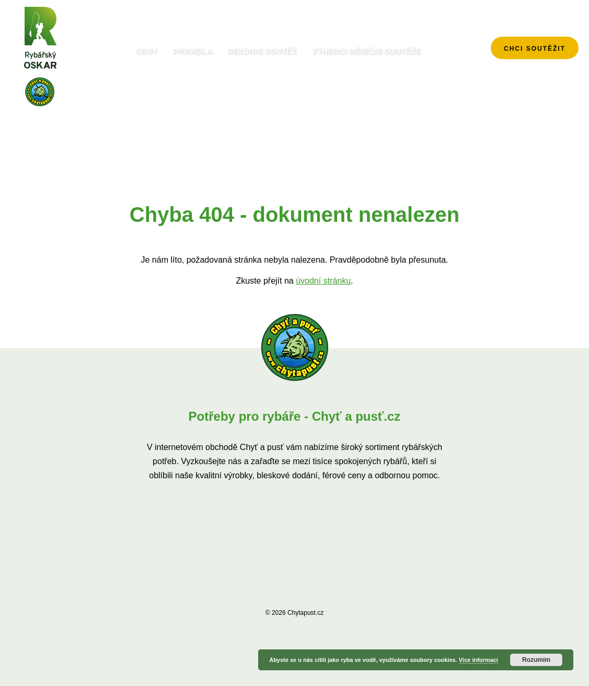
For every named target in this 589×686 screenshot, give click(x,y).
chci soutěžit (534, 48)
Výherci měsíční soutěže (365, 51)
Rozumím (536, 659)
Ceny (146, 51)
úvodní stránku (323, 280)
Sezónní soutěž (261, 51)
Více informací (478, 660)
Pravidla (192, 51)
